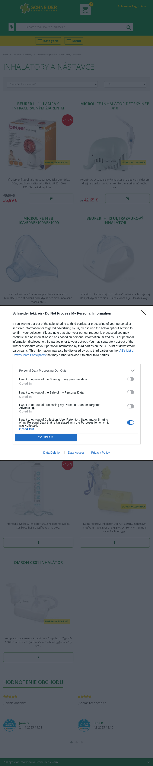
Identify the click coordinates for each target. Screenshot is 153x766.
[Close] (145, 314)
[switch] (130, 379)
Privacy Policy (100, 452)
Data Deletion (52, 452)
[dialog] (76, 383)
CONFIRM (46, 437)
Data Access (76, 452)
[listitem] (76, 370)
